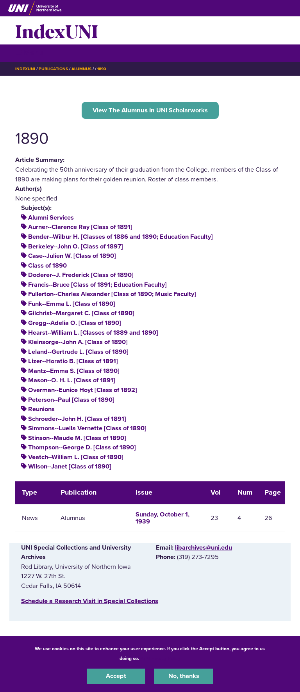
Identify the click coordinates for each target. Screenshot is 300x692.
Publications (53, 68)
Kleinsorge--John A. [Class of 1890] (78, 342)
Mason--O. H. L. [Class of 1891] (71, 380)
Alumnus (81, 68)
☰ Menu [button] (29, 52)
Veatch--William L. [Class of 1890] (75, 457)
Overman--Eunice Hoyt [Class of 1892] (82, 390)
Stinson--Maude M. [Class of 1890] (77, 438)
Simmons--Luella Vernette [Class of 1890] (87, 428)
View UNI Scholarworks (150, 110)
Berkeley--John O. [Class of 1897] (75, 246)
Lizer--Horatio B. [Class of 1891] (73, 361)
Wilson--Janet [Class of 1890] (69, 466)
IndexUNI (56, 30)
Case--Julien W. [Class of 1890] (72, 256)
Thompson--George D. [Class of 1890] (82, 447)
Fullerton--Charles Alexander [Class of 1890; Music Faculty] (112, 294)
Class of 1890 (47, 266)
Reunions (41, 409)
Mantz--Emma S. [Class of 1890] (74, 371)
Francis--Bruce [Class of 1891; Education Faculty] (97, 285)
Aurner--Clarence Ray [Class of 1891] (80, 227)
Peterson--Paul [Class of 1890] (71, 400)
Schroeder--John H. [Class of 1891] (77, 419)
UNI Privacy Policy (160, 658)
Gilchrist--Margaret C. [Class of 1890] (81, 313)
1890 (101, 68)
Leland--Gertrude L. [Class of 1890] (78, 352)
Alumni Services (51, 218)
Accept (116, 676)
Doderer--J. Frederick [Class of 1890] (81, 275)
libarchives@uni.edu (203, 548)
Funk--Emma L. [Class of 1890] (71, 304)
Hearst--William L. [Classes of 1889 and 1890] (93, 333)
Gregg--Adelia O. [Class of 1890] (74, 323)
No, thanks (183, 676)
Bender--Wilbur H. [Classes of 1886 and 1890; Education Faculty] (120, 237)
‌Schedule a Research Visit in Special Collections (89, 601)
